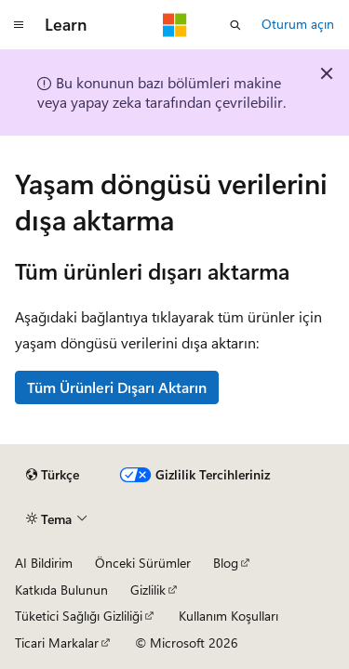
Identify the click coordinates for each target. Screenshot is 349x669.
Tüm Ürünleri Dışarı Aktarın (117, 387)
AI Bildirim (44, 562)
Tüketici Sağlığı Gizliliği (78, 615)
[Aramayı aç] (235, 25)
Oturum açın (298, 24)
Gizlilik (148, 589)
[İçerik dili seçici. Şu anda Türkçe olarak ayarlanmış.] (52, 475)
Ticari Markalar (57, 642)
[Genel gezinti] (18, 25)
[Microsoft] (175, 25)
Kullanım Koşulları (228, 615)
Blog (225, 562)
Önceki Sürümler (143, 562)
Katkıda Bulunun (61, 589)
